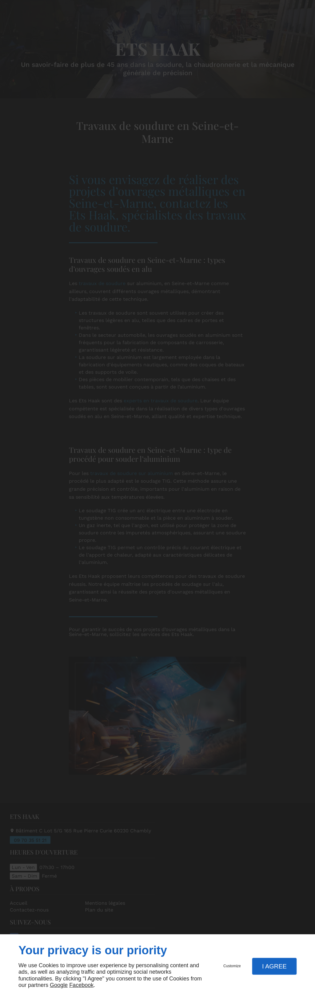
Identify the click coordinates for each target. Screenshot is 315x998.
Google (59, 985)
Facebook (81, 985)
